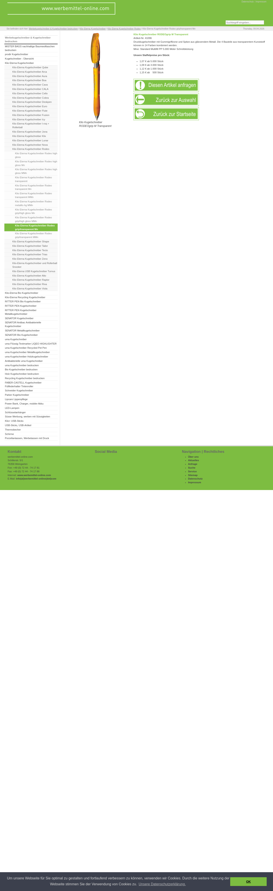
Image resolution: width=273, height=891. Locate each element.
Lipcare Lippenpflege (16, 399)
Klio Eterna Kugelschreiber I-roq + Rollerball (30, 125)
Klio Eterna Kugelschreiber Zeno (30, 258)
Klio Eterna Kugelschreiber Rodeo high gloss (36, 155)
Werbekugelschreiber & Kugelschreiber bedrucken (53, 29)
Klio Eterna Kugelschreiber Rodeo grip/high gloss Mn (33, 211)
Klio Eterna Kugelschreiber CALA (30, 89)
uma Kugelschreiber (16, 339)
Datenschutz (248, 1)
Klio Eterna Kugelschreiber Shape (30, 241)
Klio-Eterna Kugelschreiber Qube (30, 67)
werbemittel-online (35, 478)
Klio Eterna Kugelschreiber (93, 29)
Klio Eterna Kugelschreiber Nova (30, 145)
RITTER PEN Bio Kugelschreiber (23, 301)
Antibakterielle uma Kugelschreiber (24, 361)
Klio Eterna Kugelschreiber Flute (30, 110)
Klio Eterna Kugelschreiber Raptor (30, 279)
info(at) (20, 478)
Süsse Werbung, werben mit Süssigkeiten (27, 416)
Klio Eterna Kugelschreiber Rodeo (124, 29)
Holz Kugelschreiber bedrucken (22, 374)
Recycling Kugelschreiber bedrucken (25, 378)
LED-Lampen (12, 408)
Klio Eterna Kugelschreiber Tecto (30, 250)
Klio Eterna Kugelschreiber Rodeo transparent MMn (33, 195)
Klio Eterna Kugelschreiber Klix (29, 136)
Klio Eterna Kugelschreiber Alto (29, 275)
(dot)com (51, 478)
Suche (191, 467)
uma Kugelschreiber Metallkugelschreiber (27, 352)
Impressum (261, 1)
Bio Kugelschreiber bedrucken (21, 369)
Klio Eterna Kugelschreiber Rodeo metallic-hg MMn (33, 203)
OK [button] (248, 881)
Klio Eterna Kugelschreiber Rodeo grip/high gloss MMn (33, 219)
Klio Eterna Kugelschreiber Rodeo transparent (33, 179)
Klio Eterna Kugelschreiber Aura (29, 76)
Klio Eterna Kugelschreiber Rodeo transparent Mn (33, 187)
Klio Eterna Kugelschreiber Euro (29, 106)
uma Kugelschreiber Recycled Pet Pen (26, 348)
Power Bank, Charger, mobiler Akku (24, 403)
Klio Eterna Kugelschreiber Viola (29, 288)
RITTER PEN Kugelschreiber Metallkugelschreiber (20, 312)
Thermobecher (13, 429)
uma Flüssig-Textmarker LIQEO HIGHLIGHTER (31, 343)
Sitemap (193, 475)
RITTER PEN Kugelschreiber (20, 306)
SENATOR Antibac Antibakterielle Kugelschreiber (23, 324)
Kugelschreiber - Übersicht (19, 58)
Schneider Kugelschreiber (19, 390)
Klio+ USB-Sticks (14, 421)
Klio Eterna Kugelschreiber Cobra (30, 97)
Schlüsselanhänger (15, 412)
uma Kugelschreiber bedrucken (22, 365)
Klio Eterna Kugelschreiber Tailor (30, 246)
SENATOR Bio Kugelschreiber (21, 335)
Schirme (9, 434)
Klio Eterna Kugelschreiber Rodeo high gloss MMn (36, 171)
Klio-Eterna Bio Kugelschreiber (21, 293)
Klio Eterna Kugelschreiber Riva (29, 284)
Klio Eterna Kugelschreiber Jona (29, 131)
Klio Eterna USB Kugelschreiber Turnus (33, 271)
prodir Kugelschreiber (16, 54)
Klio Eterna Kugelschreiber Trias (29, 254)
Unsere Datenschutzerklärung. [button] (162, 884)
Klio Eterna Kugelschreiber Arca (29, 71)
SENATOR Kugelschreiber (19, 318)
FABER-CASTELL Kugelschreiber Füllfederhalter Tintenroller (23, 384)
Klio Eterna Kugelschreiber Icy (28, 119)
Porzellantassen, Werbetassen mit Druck (27, 438)
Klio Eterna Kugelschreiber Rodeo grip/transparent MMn (33, 235)
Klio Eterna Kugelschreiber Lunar (30, 140)
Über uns (193, 456)
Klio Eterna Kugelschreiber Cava (30, 84)
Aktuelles (193, 460)
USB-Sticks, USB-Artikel (18, 425)
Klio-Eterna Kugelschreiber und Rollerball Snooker (34, 265)
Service (192, 471)
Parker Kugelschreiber (17, 395)
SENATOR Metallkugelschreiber (22, 330)
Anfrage (192, 464)
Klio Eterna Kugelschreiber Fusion (30, 115)
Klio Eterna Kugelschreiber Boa (29, 80)
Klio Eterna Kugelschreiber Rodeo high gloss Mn (36, 163)
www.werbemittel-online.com (34, 475)
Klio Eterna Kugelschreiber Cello (30, 93)
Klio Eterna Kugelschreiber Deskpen (32, 102)
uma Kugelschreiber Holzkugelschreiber (26, 356)
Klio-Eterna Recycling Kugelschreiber (25, 297)
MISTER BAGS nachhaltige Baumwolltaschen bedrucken (30, 48)
